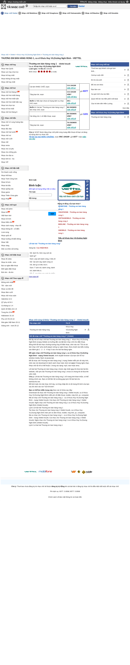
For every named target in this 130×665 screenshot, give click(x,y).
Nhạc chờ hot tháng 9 (9, 92)
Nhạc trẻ (4, 212)
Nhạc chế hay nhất (8, 82)
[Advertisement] (59, 449)
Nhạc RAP (5, 125)
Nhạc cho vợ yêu (7, 149)
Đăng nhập (92, 2)
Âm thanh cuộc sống (9, 172)
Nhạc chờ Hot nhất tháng (10, 95)
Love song (5, 232)
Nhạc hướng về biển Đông (11, 239)
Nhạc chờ (4, 55)
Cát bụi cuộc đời (97, 75)
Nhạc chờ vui (6, 135)
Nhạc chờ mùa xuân (8, 296)
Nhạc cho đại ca (7, 155)
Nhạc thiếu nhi (6, 222)
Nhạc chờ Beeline (92, 13)
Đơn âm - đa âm (7, 272)
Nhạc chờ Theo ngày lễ (14, 278)
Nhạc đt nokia (6, 259)
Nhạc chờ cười (6, 139)
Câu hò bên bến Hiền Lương (101, 103)
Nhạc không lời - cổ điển (10, 229)
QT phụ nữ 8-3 (6, 302)
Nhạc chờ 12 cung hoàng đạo (12, 122)
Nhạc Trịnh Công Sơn (9, 179)
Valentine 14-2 (6, 299)
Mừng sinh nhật (7, 282)
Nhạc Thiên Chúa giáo (9, 195)
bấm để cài (71, 88)
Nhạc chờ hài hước (8, 132)
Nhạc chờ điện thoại (13, 255)
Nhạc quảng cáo (7, 189)
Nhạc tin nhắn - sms (8, 262)
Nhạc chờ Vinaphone (50, 13)
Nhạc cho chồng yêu (9, 152)
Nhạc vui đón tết (7, 289)
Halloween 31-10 (7, 316)
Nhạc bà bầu (6, 185)
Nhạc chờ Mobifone (29, 13)
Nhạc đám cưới (7, 292)
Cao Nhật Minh (42, 248)
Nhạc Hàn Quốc (7, 69)
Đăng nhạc (102, 2)
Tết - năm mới (6, 286)
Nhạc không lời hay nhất (10, 79)
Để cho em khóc (97, 85)
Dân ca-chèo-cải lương (9, 249)
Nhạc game (5, 192)
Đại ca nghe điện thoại (9, 266)
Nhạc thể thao (6, 175)
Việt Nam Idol (6, 215)
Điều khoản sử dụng (116, 2)
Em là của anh (96, 80)
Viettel (12, 55)
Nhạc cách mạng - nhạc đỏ (11, 225)
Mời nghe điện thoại (8, 269)
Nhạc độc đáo (6, 129)
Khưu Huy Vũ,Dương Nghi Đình (29, 55)
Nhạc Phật (5, 199)
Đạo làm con (96, 89)
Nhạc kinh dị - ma (7, 159)
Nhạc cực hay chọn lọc (10, 72)
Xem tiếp (126, 108)
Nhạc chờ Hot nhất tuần (10, 99)
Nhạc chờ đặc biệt (12, 168)
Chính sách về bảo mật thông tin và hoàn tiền (65, 497)
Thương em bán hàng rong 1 (53, 55)
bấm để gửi (71, 103)
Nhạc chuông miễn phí (17, 2)
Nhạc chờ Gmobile (110, 13)
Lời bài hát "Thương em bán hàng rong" (45, 244)
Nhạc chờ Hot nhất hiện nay (11, 102)
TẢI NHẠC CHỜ (15, 7)
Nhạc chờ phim (6, 209)
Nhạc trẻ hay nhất (7, 75)
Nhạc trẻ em (5, 182)
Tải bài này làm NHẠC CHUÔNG (41, 137)
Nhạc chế (4, 142)
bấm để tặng (72, 97)
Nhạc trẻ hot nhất (7, 109)
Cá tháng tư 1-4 (7, 306)
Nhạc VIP (4, 162)
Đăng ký (83, 2)
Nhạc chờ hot (10, 88)
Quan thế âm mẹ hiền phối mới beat (104, 99)
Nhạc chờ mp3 (10, 205)
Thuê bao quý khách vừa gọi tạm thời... (103, 69)
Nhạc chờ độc (10, 118)
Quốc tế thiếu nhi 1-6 (9, 309)
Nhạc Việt (4, 242)
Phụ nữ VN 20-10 (7, 319)
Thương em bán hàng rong (40, 330)
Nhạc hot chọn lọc (8, 105)
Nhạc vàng (5, 245)
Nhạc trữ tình (6, 219)
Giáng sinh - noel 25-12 (10, 326)
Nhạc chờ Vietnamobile (72, 13)
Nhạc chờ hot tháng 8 (9, 112)
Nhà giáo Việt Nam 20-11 (10, 322)
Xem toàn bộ (34, 277)
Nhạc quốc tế (6, 235)
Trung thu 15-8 (6, 312)
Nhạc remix (5, 145)
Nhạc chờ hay (10, 65)
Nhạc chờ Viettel (11, 13)
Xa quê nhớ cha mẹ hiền (100, 94)
